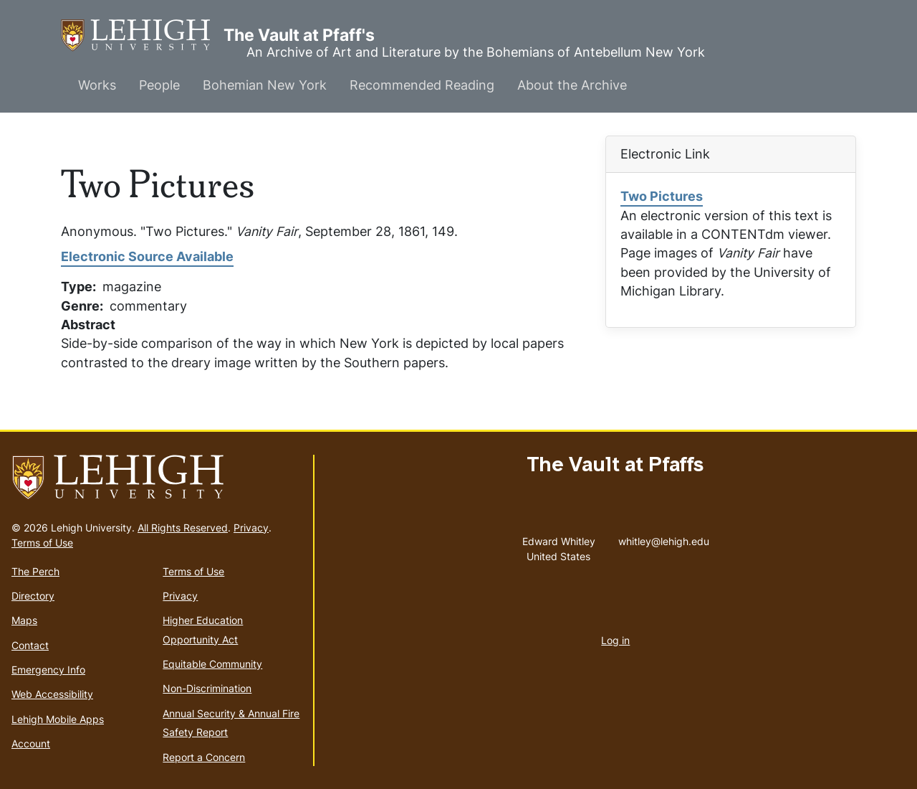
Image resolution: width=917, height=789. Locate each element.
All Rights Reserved (183, 527)
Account (30, 743)
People (159, 85)
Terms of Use (42, 542)
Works (97, 85)
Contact (30, 645)
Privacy (251, 527)
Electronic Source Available (147, 256)
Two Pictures (661, 196)
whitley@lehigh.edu (663, 538)
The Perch (35, 571)
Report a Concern (204, 757)
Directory (32, 596)
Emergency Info (48, 669)
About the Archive (572, 85)
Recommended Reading (422, 85)
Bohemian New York (265, 85)
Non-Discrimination (207, 688)
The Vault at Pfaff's (142, 35)
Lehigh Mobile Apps (57, 719)
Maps (24, 620)
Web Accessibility (52, 694)
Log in (615, 640)
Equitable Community (212, 664)
